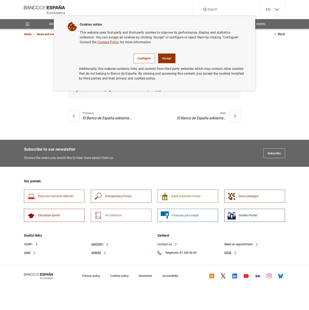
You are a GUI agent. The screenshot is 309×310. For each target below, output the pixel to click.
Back (279, 34)
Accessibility (170, 275)
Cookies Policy (108, 42)
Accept (166, 58)
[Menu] (27, 24)
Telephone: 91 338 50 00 (177, 253)
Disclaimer (145, 275)
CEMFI (31, 244)
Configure (144, 58)
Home (28, 34)
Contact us (167, 244)
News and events (48, 34)
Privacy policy (91, 275)
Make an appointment (241, 244)
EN (272, 9)
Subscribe (274, 153)
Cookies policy (119, 275)
